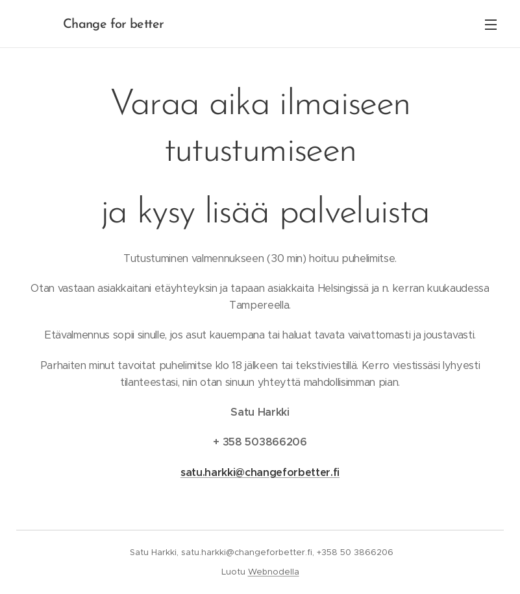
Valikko (491, 24)
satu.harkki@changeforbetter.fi (260, 472)
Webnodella (273, 571)
